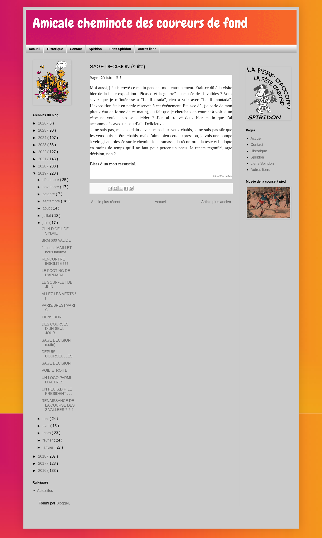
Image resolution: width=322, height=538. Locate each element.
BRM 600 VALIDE (56, 240)
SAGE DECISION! (57, 363)
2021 (42, 159)
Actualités (45, 491)
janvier (48, 447)
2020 (42, 166)
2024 (42, 138)
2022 (42, 152)
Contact (76, 49)
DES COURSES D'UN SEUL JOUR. (55, 328)
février (48, 440)
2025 (42, 130)
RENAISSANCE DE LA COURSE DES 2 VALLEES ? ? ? (58, 405)
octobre (49, 194)
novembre (51, 187)
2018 (42, 456)
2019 (42, 173)
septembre (51, 201)
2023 (42, 145)
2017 (42, 463)
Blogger (62, 503)
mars (47, 433)
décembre (51, 180)
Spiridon (95, 49)
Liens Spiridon (120, 49)
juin (45, 223)
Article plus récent (105, 202)
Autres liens (147, 49)
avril (46, 426)
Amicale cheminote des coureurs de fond (140, 23)
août (46, 208)
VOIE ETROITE (54, 370)
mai (45, 419)
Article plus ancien (216, 202)
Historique (55, 49)
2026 (42, 123)
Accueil (34, 49)
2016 (42, 471)
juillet (47, 216)
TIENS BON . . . (54, 317)
